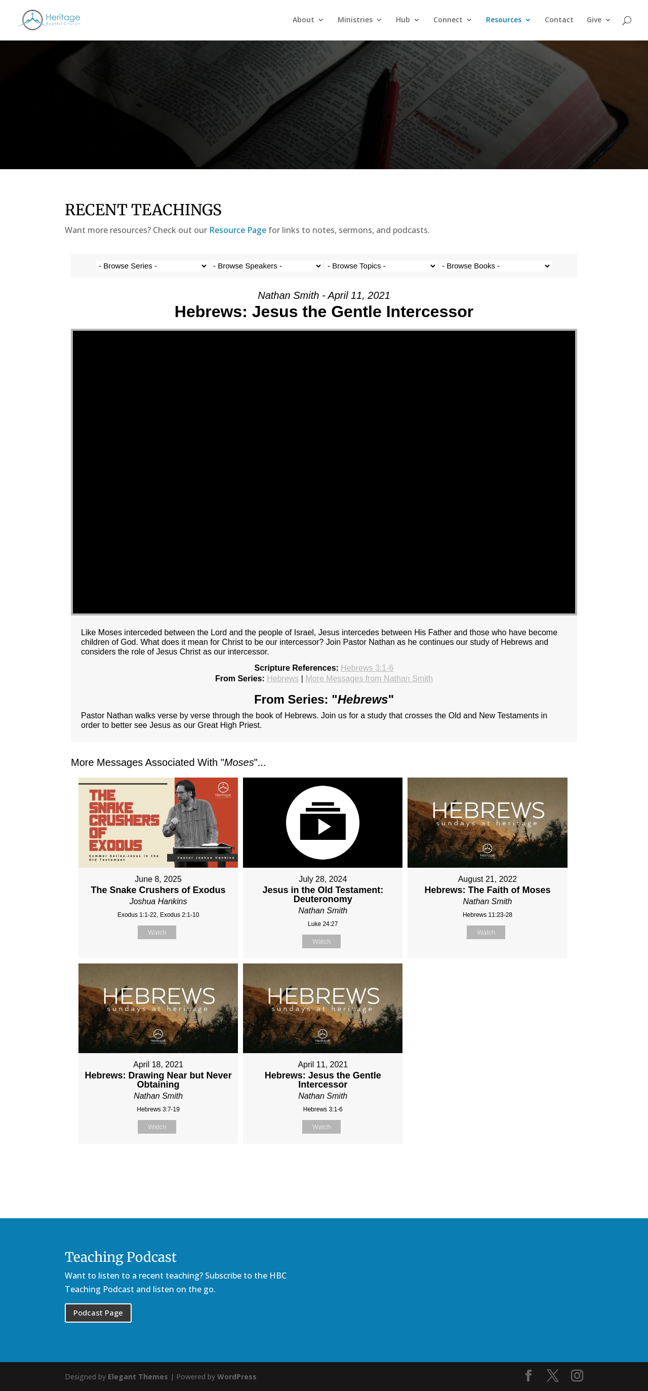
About (303, 21)
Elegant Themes (138, 1376)
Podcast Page (98, 1312)
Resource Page (237, 230)
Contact (559, 21)
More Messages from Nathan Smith (369, 678)
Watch (157, 932)
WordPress (237, 1376)
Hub (403, 21)
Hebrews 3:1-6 (367, 668)
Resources (503, 21)
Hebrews (283, 678)
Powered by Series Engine (539, 1169)
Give (594, 21)
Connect (448, 21)
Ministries (355, 21)
